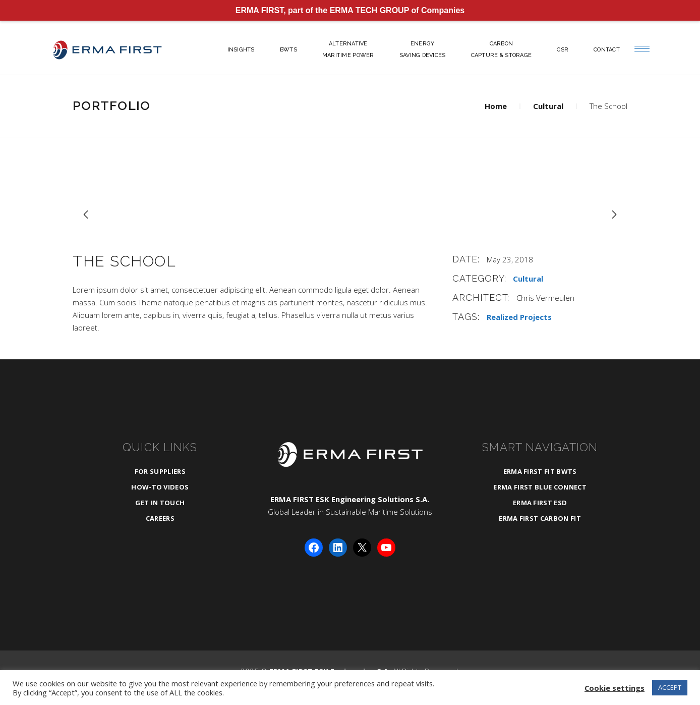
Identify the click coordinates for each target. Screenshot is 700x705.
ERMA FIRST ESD (540, 502)
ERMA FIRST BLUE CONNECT (539, 487)
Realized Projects (519, 317)
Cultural (548, 106)
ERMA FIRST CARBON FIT (540, 518)
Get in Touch (160, 502)
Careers (160, 518)
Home (496, 106)
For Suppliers (160, 471)
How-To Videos (160, 487)
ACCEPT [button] (669, 687)
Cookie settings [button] (615, 687)
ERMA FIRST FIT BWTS (540, 471)
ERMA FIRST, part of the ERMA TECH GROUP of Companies (350, 10)
